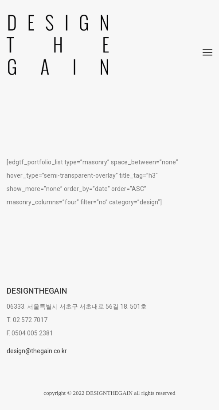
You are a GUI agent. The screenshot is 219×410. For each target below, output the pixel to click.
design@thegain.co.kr (37, 350)
